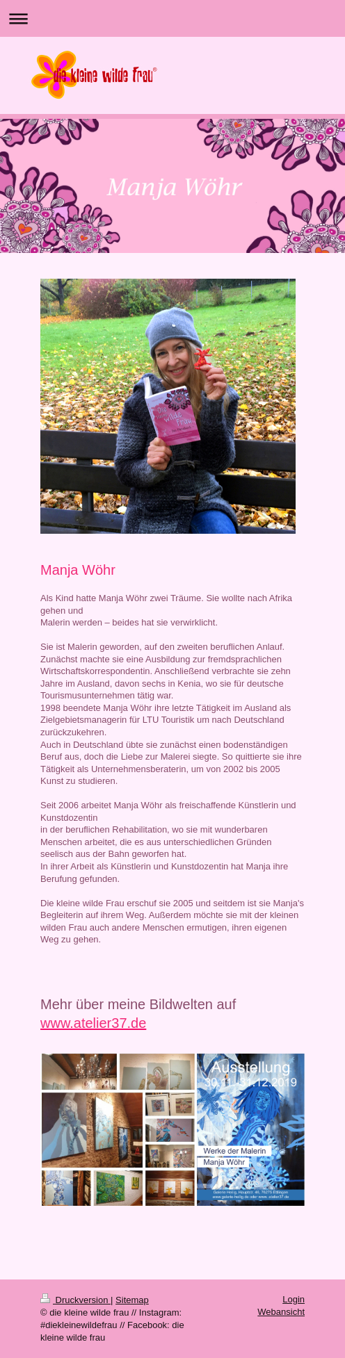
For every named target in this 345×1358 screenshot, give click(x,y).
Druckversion (75, 1300)
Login (293, 1299)
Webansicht (281, 1312)
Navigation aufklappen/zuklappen (172, 18)
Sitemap (132, 1300)
